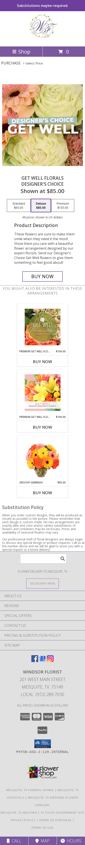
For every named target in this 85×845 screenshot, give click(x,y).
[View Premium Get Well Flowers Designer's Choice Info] (43, 327)
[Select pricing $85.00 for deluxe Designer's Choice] (40, 205)
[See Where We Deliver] (42, 583)
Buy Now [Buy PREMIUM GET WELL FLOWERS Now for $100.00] (42, 361)
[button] (42, 743)
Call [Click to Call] (14, 841)
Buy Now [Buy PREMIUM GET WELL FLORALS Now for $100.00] (42, 427)
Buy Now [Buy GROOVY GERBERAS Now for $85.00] (42, 492)
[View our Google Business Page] (42, 660)
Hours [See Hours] (71, 841)
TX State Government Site (62, 812)
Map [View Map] (42, 841)
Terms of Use (42, 828)
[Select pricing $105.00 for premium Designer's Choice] (63, 205)
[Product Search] (43, 558)
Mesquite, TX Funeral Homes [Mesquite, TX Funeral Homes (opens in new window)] (30, 790)
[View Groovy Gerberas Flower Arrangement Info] (43, 458)
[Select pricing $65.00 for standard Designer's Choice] (18, 205)
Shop (21, 51)
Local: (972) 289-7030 (42, 694)
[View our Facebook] (34, 660)
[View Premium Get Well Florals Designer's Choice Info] (43, 392)
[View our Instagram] (50, 660)
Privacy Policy (23, 820)
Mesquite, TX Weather (19, 812)
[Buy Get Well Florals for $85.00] (42, 276)
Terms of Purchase (55, 820)
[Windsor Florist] (42, 40)
